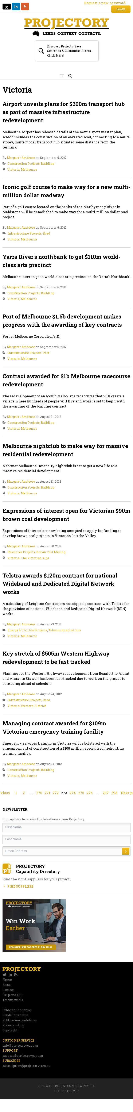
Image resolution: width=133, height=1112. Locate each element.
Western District (33, 706)
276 (90, 793)
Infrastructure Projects (25, 233)
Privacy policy (13, 1025)
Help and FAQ (13, 995)
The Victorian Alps (35, 558)
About (7, 985)
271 (47, 793)
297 (106, 793)
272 (56, 793)
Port (46, 353)
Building (47, 164)
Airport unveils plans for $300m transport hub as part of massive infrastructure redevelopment (64, 112)
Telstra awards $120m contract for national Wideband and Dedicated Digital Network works (60, 583)
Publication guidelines (20, 1020)
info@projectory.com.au (20, 1045)
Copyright (10, 1030)
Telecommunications (64, 630)
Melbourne (29, 169)
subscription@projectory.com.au (26, 1066)
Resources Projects (21, 552)
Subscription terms (17, 1010)
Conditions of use (15, 1015)
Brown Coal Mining (50, 552)
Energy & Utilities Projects (27, 630)
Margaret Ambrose (21, 158)
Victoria (13, 169)
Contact (8, 990)
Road (46, 233)
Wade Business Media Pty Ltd (70, 1086)
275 (81, 793)
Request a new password (104, 3)
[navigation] (66, 974)
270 (39, 793)
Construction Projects (24, 164)
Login (120, 9)
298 (114, 793)
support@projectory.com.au (23, 1056)
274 (73, 793)
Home (7, 980)
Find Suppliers (18, 886)
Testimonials (13, 1000)
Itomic (73, 1091)
